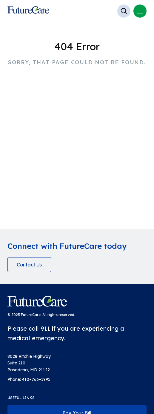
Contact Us (29, 265)
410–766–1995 (36, 379)
